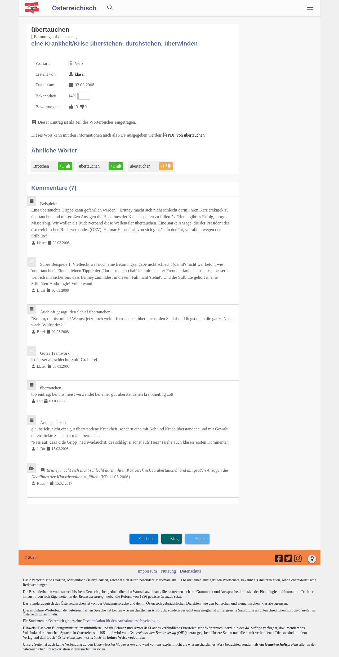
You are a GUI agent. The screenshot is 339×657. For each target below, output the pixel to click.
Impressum (147, 557)
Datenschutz (190, 557)
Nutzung (168, 557)
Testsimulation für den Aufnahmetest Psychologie (120, 607)
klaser (79, 73)
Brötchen (41, 164)
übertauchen (89, 164)
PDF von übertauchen (183, 133)
